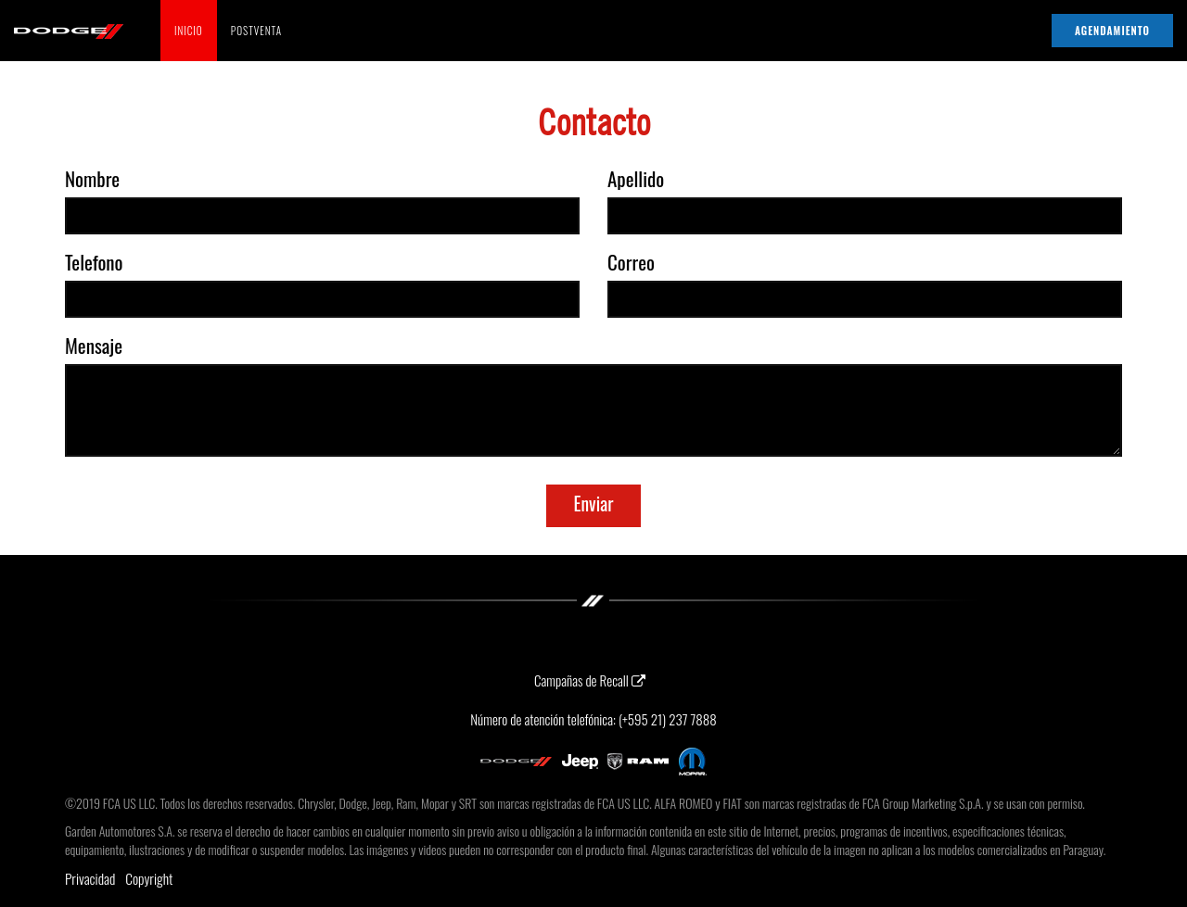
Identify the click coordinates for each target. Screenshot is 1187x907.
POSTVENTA (256, 30)
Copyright (148, 878)
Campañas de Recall (589, 680)
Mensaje (93, 345)
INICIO (188, 30)
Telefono (94, 262)
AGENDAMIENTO (1112, 30)
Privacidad (90, 878)
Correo (631, 262)
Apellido (635, 179)
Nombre (92, 179)
